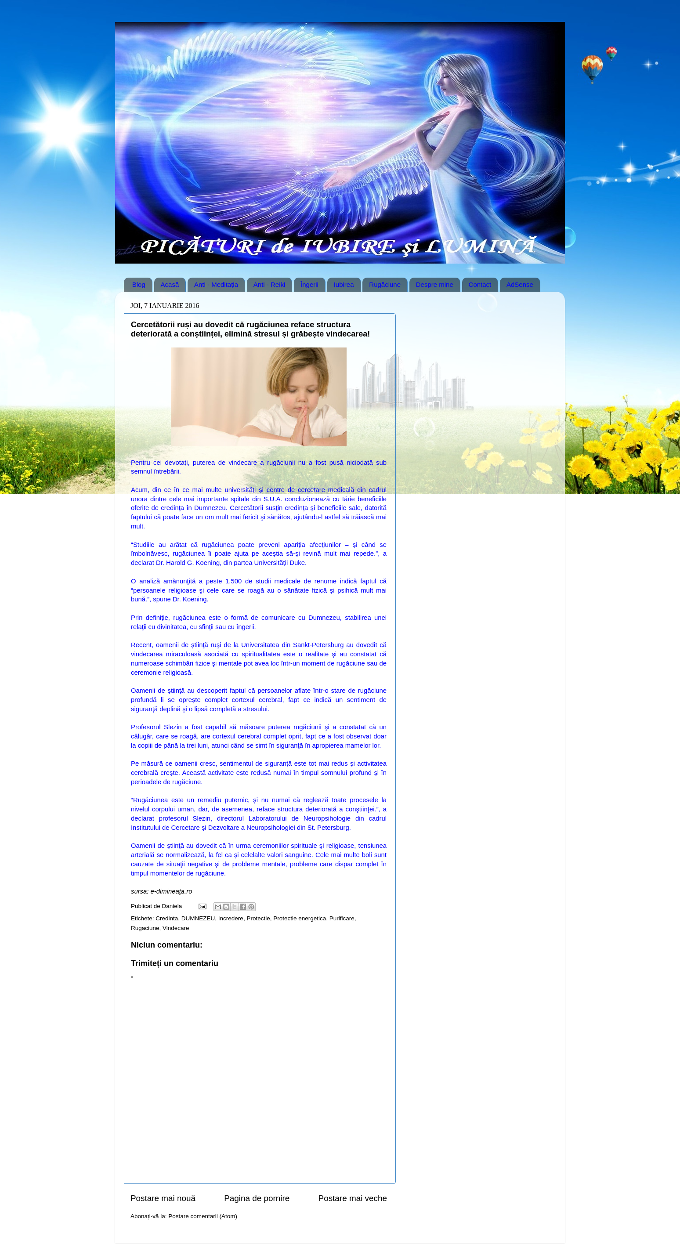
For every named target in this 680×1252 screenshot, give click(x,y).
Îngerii (309, 284)
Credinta (167, 918)
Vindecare (176, 928)
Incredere (230, 918)
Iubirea (344, 284)
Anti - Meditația (216, 284)
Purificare (341, 918)
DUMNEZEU (198, 918)
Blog (138, 284)
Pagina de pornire (256, 1198)
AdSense (519, 284)
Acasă (170, 284)
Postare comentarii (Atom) (202, 1216)
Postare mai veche (352, 1198)
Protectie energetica (299, 918)
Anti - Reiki (269, 284)
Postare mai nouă (162, 1198)
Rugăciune (385, 284)
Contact (480, 284)
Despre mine (434, 284)
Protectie (258, 918)
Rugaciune (145, 928)
